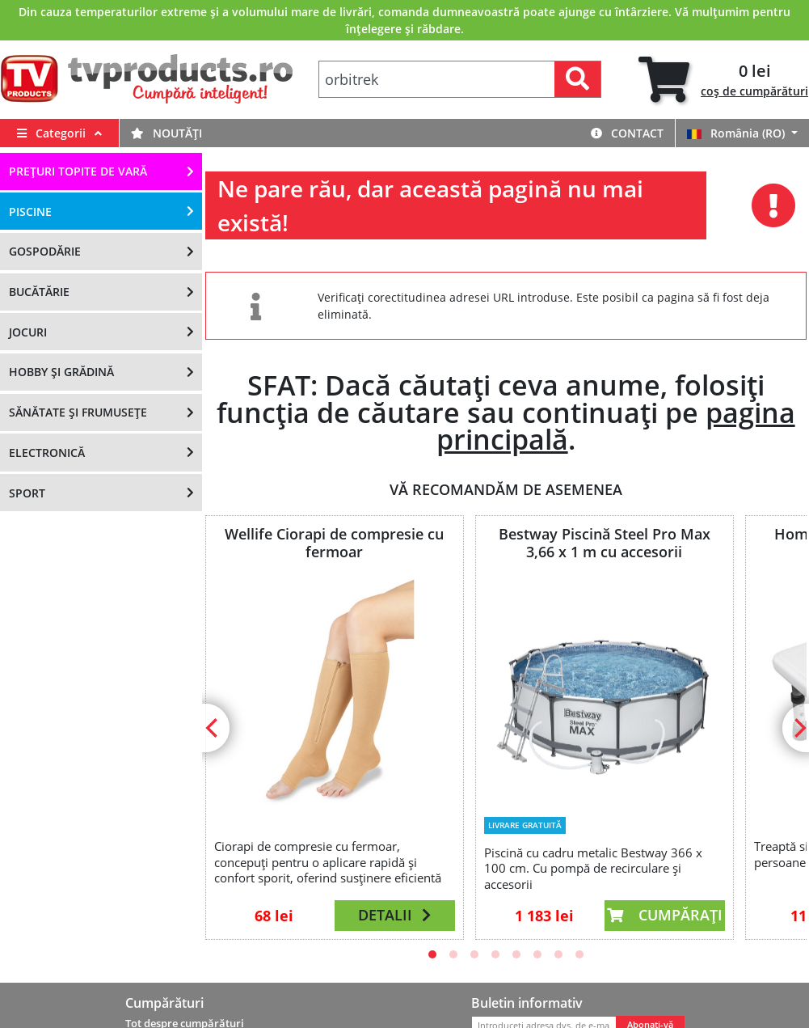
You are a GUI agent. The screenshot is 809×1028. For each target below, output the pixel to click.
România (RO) (737, 133)
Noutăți (166, 133)
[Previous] (213, 728)
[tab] (723, 80)
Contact (627, 133)
